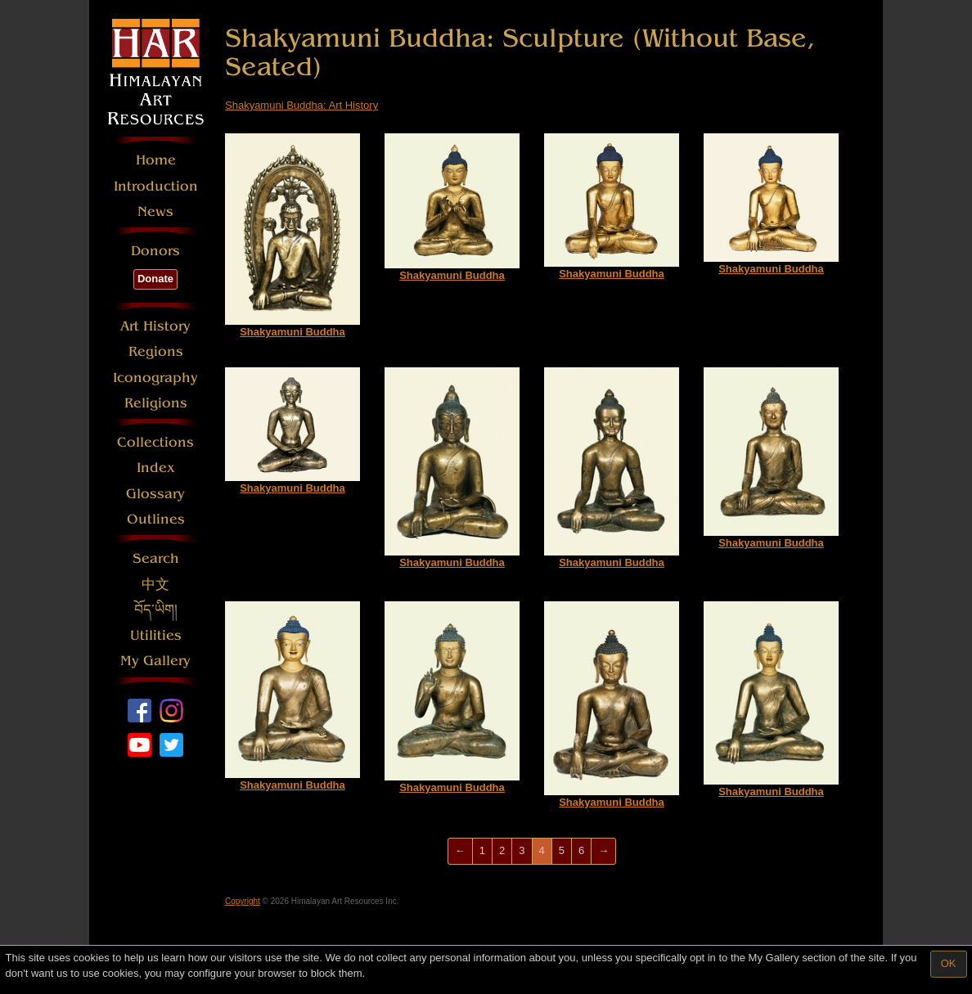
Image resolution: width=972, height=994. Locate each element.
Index (156, 467)
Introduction (156, 186)
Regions (155, 351)
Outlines (156, 519)
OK (948, 963)
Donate (155, 278)
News (155, 211)
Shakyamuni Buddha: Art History (301, 105)
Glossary (155, 493)
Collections (155, 442)
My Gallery (155, 660)
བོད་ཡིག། (156, 610)
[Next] (603, 851)
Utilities (156, 635)
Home (156, 160)
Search (156, 558)
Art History (155, 326)
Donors (155, 251)
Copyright (242, 901)
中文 (155, 584)
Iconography (155, 377)
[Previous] (460, 851)
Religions (155, 403)
